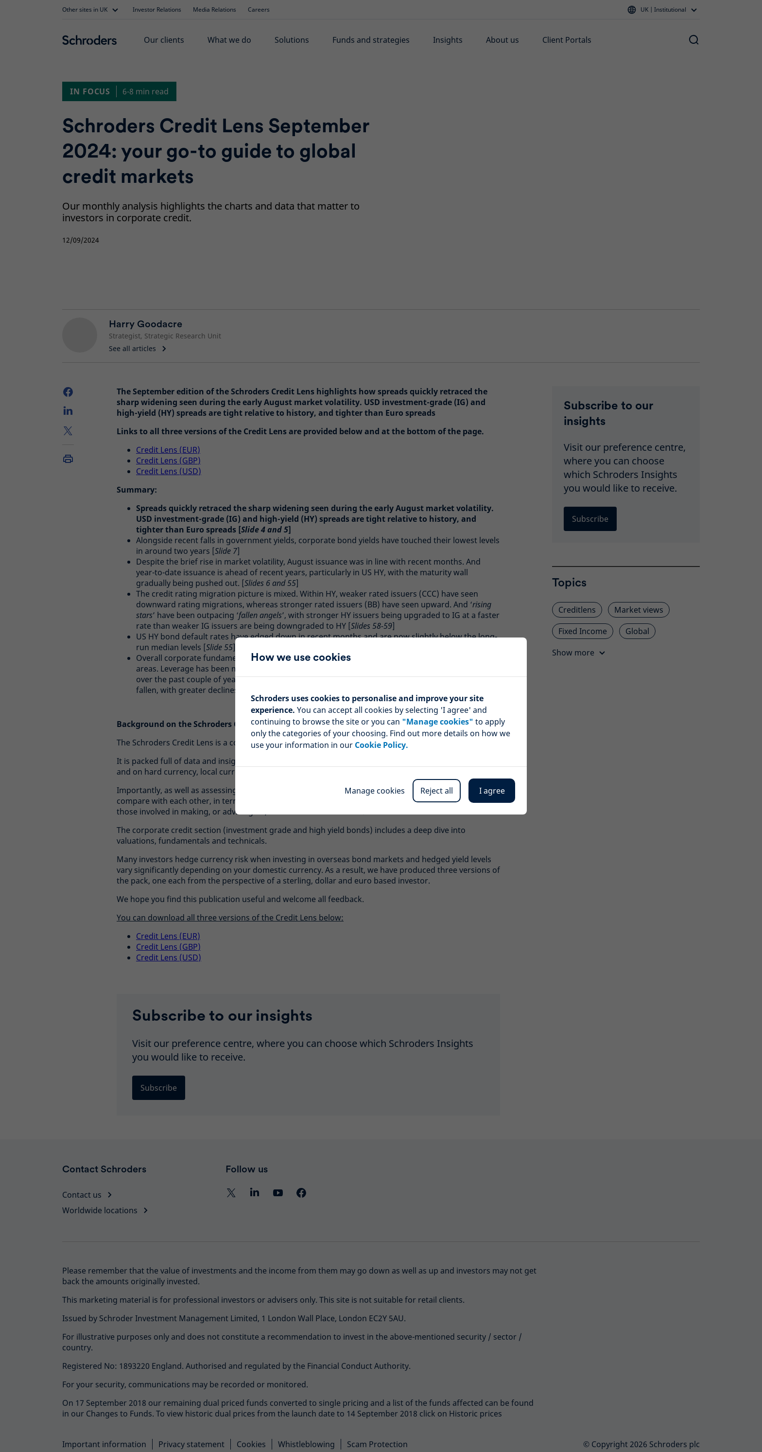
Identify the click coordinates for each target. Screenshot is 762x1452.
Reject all (436, 790)
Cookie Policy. (381, 745)
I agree (492, 790)
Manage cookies (375, 790)
